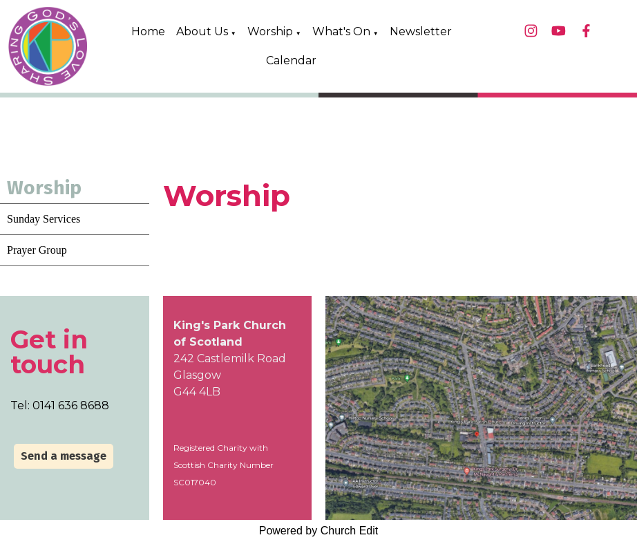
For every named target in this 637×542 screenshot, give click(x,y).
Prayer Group (37, 250)
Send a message (63, 455)
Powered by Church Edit (319, 530)
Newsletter (421, 31)
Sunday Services (43, 219)
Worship (270, 31)
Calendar (291, 60)
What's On (341, 31)
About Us (202, 31)
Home (148, 31)
